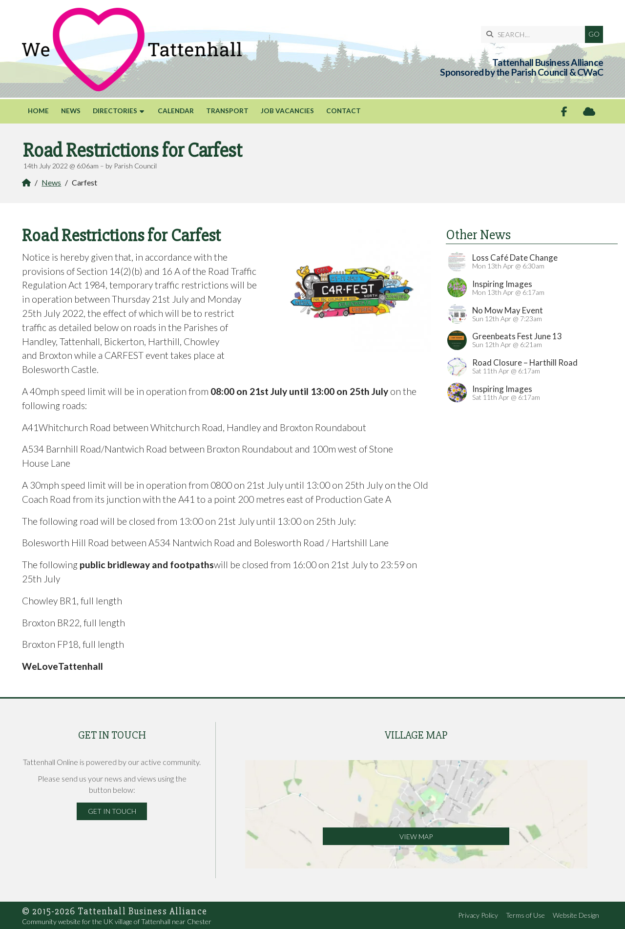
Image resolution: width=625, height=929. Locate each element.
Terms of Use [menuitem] (525, 915)
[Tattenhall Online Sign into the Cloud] (589, 111)
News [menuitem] (71, 111)
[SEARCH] (535, 34)
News (51, 182)
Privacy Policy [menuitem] (478, 915)
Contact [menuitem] (343, 111)
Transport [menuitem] (227, 111)
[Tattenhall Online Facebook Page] (564, 111)
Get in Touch (112, 811)
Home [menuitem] (38, 111)
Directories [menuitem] (115, 111)
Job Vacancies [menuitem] (287, 111)
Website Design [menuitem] (576, 915)
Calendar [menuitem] (176, 111)
